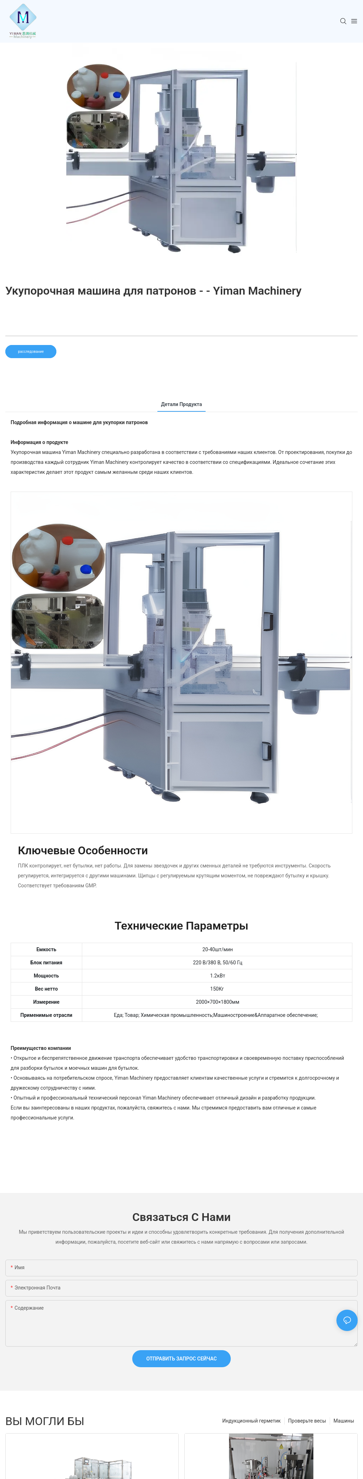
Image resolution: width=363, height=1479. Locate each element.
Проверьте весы (307, 1421)
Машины (344, 1421)
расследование (31, 352)
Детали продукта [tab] (181, 404)
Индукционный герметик (251, 1421)
